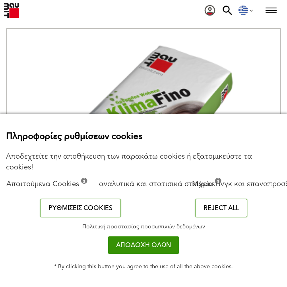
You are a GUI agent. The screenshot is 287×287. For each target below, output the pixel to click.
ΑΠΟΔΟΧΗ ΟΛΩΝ (143, 245)
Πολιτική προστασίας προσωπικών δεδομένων (143, 227)
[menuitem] (210, 10)
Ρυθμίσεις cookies (80, 208)
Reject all (221, 208)
